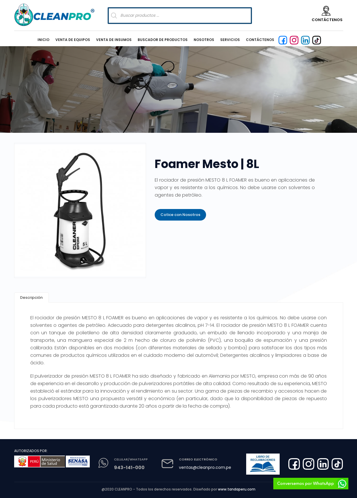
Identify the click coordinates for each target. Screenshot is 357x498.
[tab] (31, 297)
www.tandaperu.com (236, 489)
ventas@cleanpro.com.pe (205, 467)
